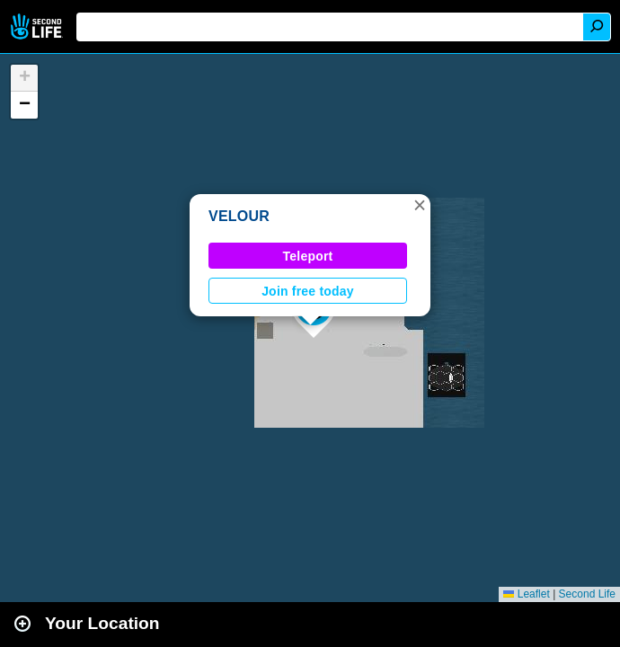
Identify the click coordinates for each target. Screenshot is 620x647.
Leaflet (526, 594)
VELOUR (239, 216)
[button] (419, 205)
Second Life (38, 26)
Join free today (307, 291)
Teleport (308, 256)
